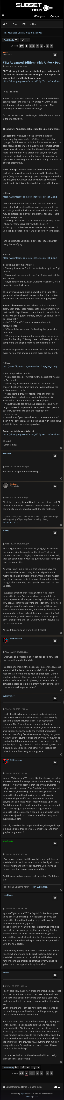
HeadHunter (8, 895)
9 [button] (47, 45)
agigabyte (7, 453)
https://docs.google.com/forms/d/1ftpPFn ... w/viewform (31, 81)
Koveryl (6, 530)
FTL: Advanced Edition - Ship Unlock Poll (22, 32)
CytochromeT (9, 696)
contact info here (10, 522)
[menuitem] (54, 16)
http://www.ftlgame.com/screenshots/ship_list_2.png (30, 257)
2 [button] (30, 45)
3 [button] (33, 45)
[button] (21, 46)
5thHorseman (16, 639)
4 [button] (37, 45)
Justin (5, 52)
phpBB (23, 1094)
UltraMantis (8, 841)
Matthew (13, 484)
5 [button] (41, 45)
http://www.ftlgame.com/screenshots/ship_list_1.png (30, 196)
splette (6, 973)
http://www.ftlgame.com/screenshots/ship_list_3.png (30, 366)
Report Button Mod (38, 887)
